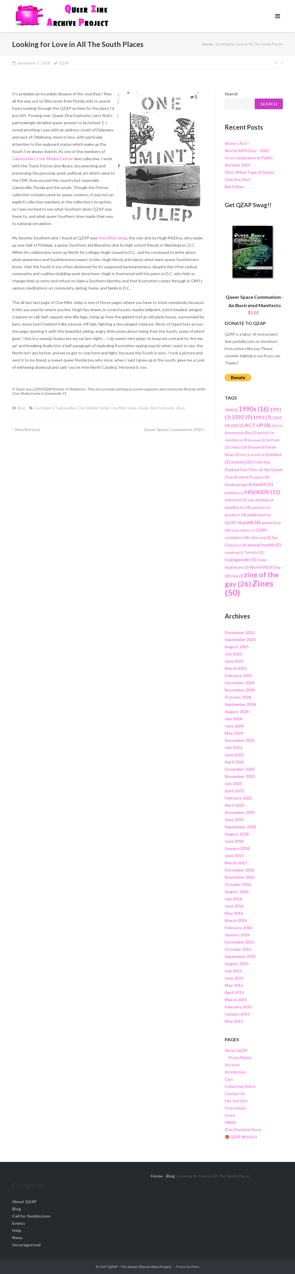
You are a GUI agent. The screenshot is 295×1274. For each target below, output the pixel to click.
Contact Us (235, 1093)
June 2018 (234, 841)
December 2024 (239, 682)
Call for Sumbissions (31, 1215)
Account (232, 1065)
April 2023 (234, 761)
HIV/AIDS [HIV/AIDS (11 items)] (262, 491)
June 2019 (234, 819)
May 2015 (234, 985)
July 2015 (233, 970)
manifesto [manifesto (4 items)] (237, 507)
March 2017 (236, 862)
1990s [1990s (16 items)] (254, 409)
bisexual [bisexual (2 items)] (256, 440)
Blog (21, 408)
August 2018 (237, 833)
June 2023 (234, 754)
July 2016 (233, 898)
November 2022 (240, 776)
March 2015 (236, 999)
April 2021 (234, 790)
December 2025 (239, 632)
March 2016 (236, 920)
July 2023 (233, 747)
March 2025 (236, 668)
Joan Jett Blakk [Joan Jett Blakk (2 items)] (260, 500)
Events (18, 1223)
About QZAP (236, 1050)
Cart (229, 1079)
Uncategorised (26, 1244)
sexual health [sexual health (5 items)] (264, 544)
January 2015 (237, 1014)
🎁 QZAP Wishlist (241, 1137)
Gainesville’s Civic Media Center (42, 158)
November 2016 (240, 877)
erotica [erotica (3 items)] (260, 455)
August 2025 (237, 646)
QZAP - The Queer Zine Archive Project (139, 1266)
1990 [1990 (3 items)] (231, 410)
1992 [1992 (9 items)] (242, 417)
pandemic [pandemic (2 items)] (260, 507)
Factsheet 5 (44, 408)
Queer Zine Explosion (156, 408)
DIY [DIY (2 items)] (245, 455)
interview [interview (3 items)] (236, 500)
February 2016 (238, 927)
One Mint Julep (112, 237)
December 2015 (239, 942)
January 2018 (237, 848)
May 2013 (234, 1021)
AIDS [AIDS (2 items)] (277, 426)
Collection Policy (240, 1086)
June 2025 (234, 661)
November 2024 (240, 689)
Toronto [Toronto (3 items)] (253, 552)
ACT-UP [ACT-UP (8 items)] (257, 425)
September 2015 (240, 956)
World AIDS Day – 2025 (247, 150)
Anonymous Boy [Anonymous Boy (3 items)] (241, 433)
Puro (195, 1266)
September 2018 (240, 826)
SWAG (230, 1122)
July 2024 (233, 718)
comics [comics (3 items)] (238, 447)
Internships (235, 1108)
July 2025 (233, 653)
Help (16, 1230)
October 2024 (238, 697)
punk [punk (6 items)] (251, 522)
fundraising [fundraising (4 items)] (238, 484)
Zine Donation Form (243, 1129)
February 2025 (238, 675)
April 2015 (234, 992)
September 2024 (240, 704)
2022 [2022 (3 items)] (237, 426)
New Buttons (27, 429)
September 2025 (240, 639)
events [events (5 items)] (241, 461)
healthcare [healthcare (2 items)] (234, 493)
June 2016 (234, 905)
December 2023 (239, 740)
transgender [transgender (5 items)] (241, 559)
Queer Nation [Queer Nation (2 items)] (243, 530)
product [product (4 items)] (235, 514)
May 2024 (234, 733)
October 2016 (238, 884)
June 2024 (234, 725)
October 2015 (238, 949)
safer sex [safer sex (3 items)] (260, 538)
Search (231, 93)
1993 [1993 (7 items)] (262, 417)
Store (230, 1115)
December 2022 (239, 769)
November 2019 (240, 812)
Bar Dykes (234, 186)
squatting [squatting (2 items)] (234, 552)
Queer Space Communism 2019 (173, 429)
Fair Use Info (236, 1101)
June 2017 (234, 855)
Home (207, 44)
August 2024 (237, 711)
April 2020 (234, 805)
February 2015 (238, 1006)
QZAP (64, 63)
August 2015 (237, 963)
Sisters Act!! (237, 143)
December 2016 (239, 869)
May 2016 (234, 913)
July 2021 (233, 783)
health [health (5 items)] (263, 484)
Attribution (235, 1072)
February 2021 (238, 797)
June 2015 (234, 978)
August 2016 (237, 891)
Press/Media (239, 1057)
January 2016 (237, 934)
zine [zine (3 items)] (237, 576)
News (17, 1237)
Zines (180, 408)
